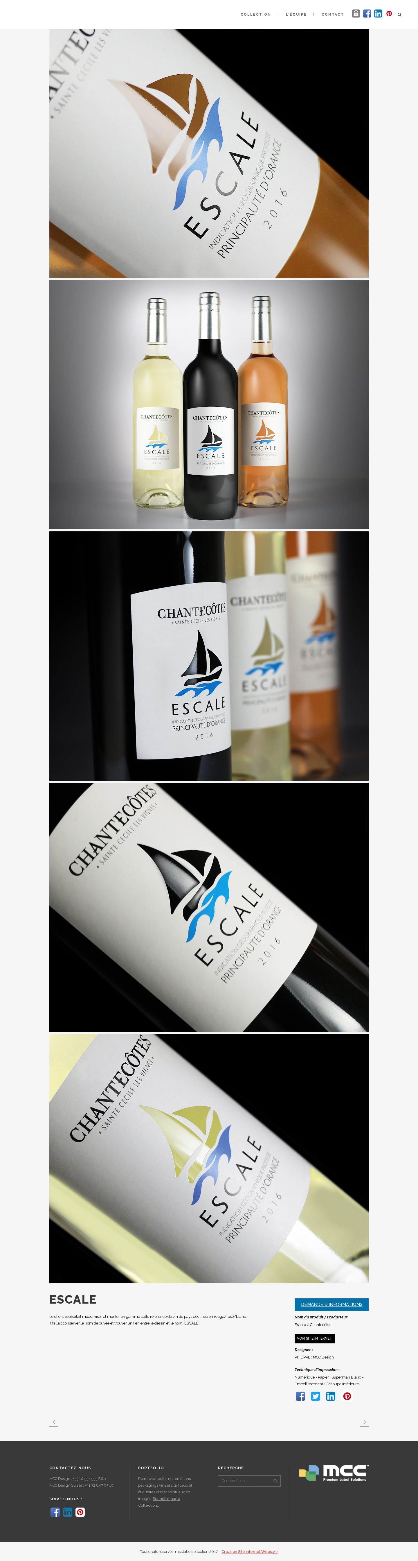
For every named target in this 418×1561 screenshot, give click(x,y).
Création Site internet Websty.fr (249, 1551)
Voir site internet (314, 1338)
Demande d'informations (332, 1304)
